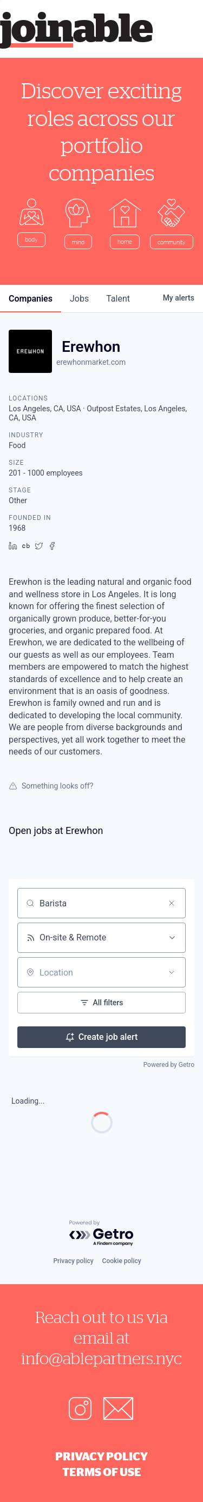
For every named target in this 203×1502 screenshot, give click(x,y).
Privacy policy (73, 1261)
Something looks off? (51, 786)
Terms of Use (101, 1471)
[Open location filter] (172, 972)
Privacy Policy (101, 1456)
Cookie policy (121, 1261)
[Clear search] (172, 903)
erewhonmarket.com (91, 362)
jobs (79, 298)
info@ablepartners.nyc (101, 1358)
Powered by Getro (168, 1065)
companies (31, 298)
